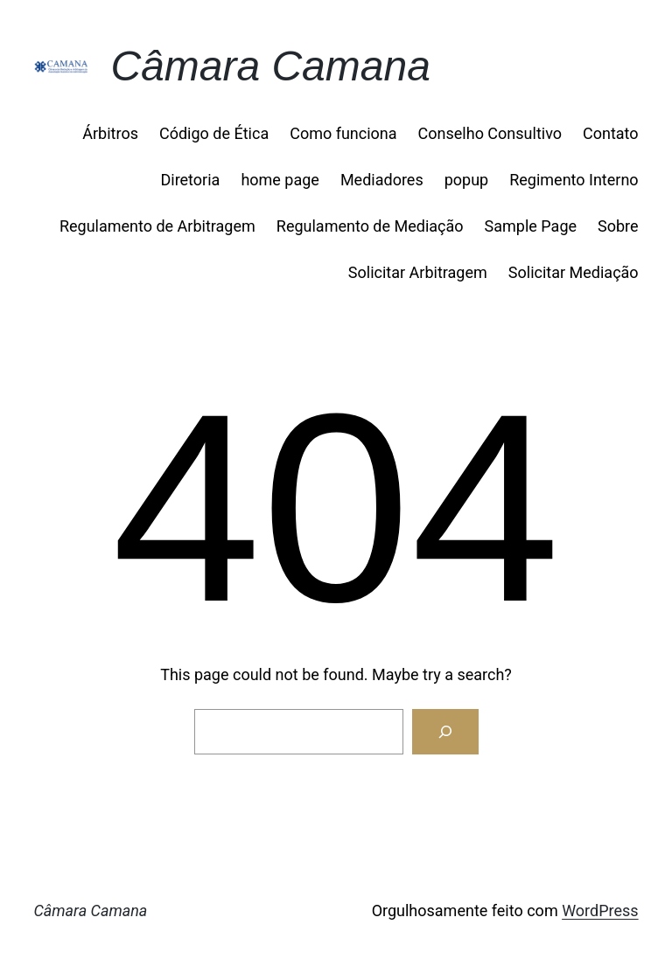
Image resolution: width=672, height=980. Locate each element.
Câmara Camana (270, 66)
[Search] (445, 731)
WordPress (600, 910)
